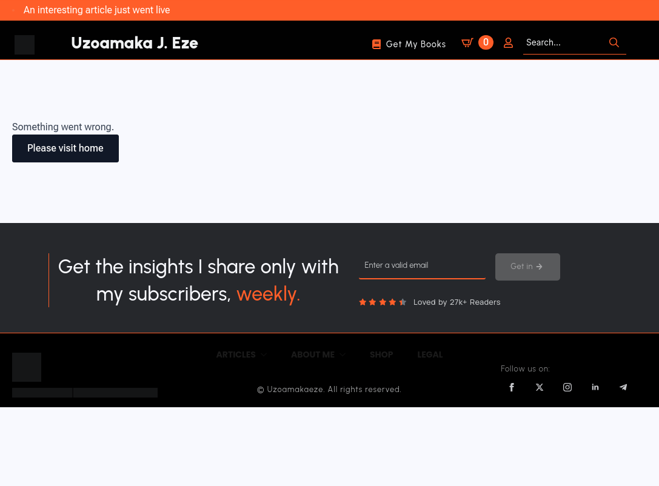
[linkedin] (595, 387)
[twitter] (539, 387)
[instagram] (567, 387)
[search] (614, 42)
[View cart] (475, 40)
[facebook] (511, 387)
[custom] (623, 387)
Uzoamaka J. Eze (134, 43)
